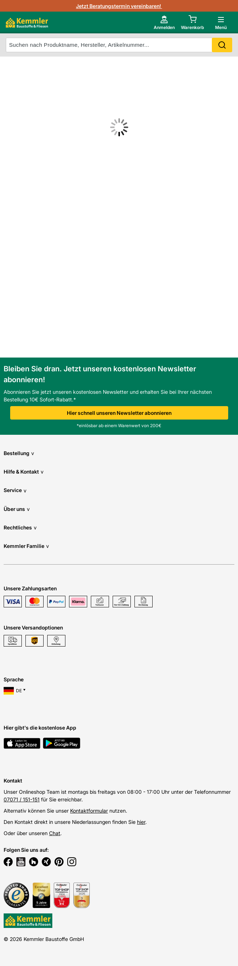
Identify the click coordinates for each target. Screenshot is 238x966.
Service (15, 490)
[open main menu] (221, 22)
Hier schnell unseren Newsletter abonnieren (119, 413)
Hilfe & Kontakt (24, 471)
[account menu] (164, 22)
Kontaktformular (89, 811)
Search (222, 45)
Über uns (17, 509)
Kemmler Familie (26, 546)
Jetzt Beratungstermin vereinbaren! (119, 6)
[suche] (119, 45)
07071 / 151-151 (22, 799)
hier (141, 822)
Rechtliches (20, 527)
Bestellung (19, 453)
